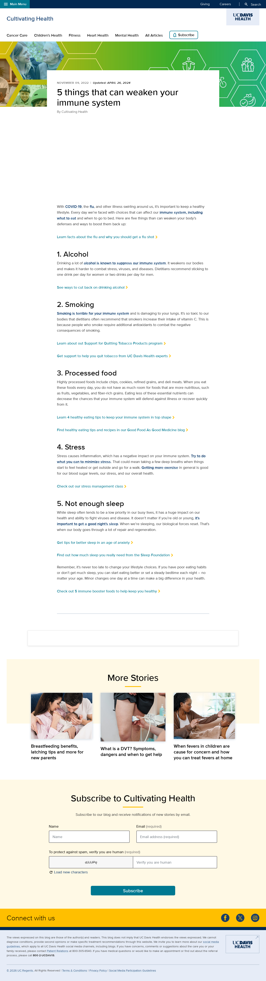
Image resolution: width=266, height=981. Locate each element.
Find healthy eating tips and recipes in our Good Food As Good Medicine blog (121, 429)
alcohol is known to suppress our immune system (125, 263)
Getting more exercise (160, 467)
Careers (225, 3)
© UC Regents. (20, 970)
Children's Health (48, 35)
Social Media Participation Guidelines (132, 970)
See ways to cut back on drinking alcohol (90, 287)
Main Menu (14, 4)
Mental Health (127, 35)
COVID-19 (73, 206)
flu (92, 206)
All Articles (154, 35)
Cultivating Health (30, 18)
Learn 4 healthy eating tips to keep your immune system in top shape (114, 417)
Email (148, 826)
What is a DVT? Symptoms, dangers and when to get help (131, 751)
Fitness (74, 35)
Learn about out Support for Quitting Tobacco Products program (110, 343)
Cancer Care (17, 35)
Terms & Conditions (74, 970)
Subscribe (183, 35)
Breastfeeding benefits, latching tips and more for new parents (57, 752)
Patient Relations (57, 951)
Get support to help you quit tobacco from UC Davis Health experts (112, 355)
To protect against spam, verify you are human (94, 851)
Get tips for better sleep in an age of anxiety (93, 542)
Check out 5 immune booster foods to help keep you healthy (107, 591)
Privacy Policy (98, 970)
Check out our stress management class (90, 486)
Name (54, 826)
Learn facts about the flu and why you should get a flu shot (105, 236)
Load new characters (68, 871)
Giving (205, 3)
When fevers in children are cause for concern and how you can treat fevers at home (203, 752)
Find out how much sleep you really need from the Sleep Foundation (113, 555)
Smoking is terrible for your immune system (93, 313)
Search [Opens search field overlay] (252, 4)
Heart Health (97, 35)
